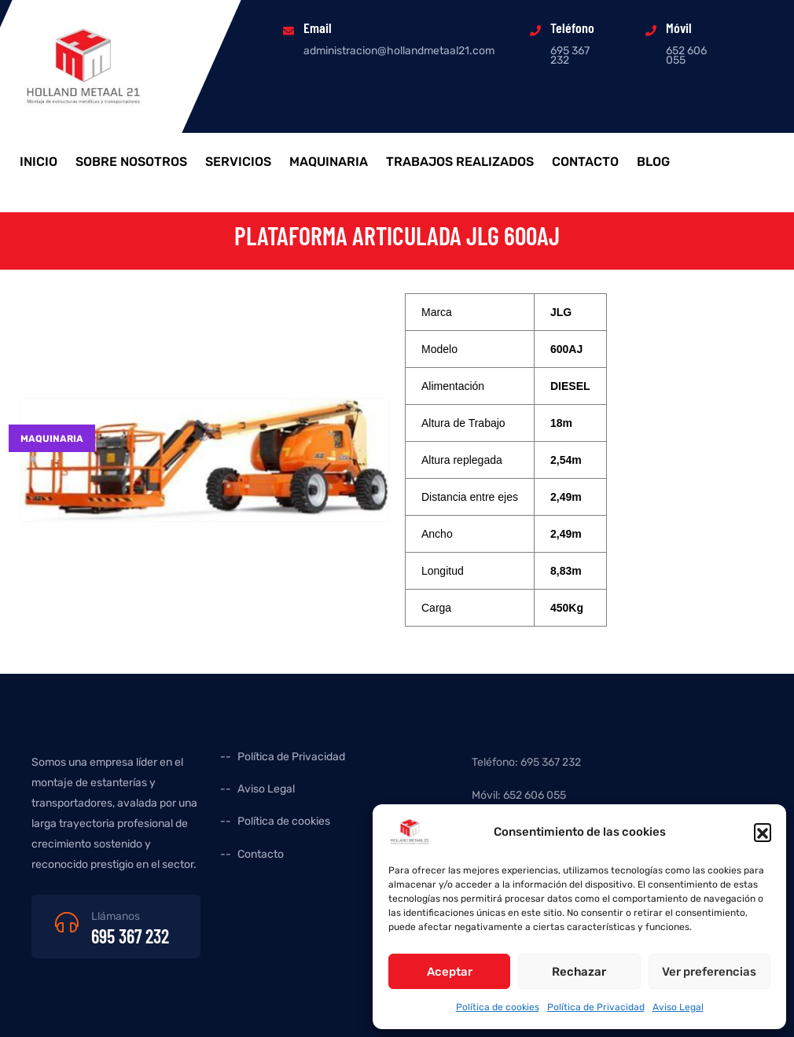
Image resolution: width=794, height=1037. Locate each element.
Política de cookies (497, 1007)
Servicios (238, 161)
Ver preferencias (709, 972)
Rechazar (579, 972)
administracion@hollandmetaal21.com (398, 50)
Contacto (585, 161)
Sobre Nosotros (131, 161)
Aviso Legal (678, 1007)
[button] (762, 832)
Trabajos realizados (460, 161)
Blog (653, 161)
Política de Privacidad (596, 1007)
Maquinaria (328, 161)
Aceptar (449, 972)
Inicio (38, 161)
